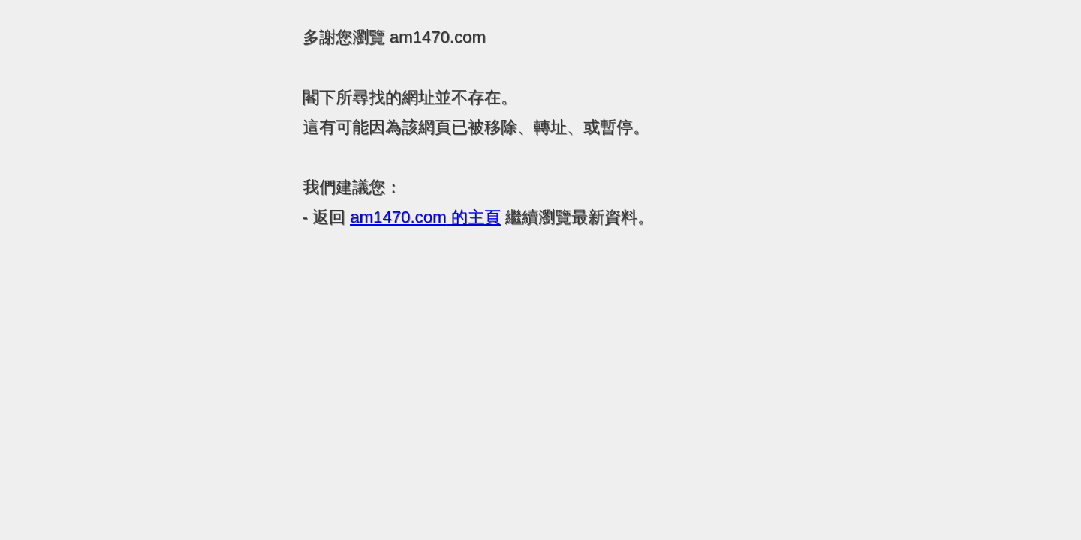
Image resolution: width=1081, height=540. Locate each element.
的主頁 (425, 217)
